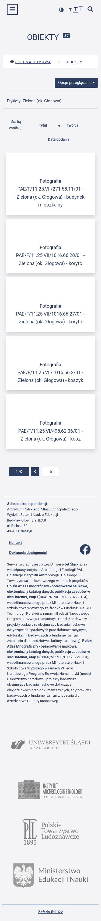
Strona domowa (30, 62)
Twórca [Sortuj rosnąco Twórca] (77, 124)
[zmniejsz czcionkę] (70, 10)
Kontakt (15, 542)
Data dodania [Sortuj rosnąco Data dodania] (63, 138)
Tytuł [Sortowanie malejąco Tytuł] (47, 124)
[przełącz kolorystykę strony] (61, 10)
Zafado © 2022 (50, 912)
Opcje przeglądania (75, 82)
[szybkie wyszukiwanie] (90, 9)
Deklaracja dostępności (28, 552)
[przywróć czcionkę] (76, 10)
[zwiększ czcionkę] (81, 9)
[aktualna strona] (50, 472)
